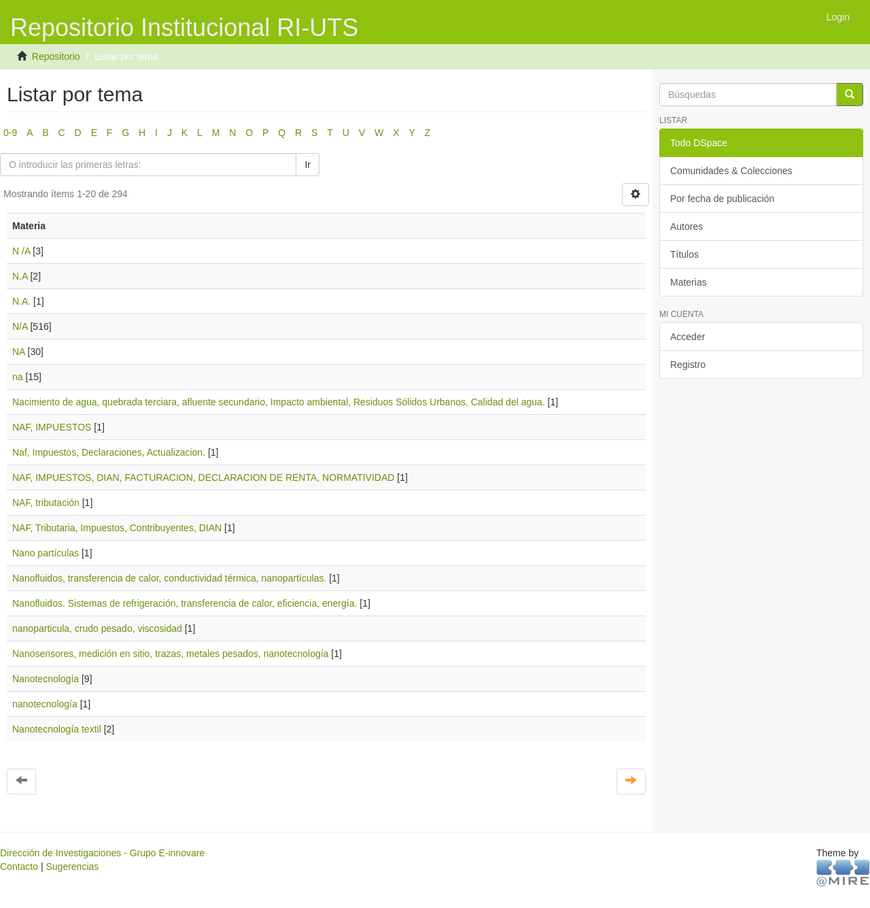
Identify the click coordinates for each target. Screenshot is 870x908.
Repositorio (56, 56)
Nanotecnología (45, 678)
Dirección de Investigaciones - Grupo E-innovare (102, 852)
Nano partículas (45, 553)
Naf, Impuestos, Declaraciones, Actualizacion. (108, 452)
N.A (20, 276)
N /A (21, 251)
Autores (686, 226)
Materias (688, 282)
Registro (688, 364)
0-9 (10, 132)
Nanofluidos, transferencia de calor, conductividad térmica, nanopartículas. (169, 578)
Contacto (19, 866)
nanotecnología (44, 704)
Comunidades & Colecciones (731, 170)
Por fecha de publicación (722, 198)
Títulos (684, 254)
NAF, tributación (46, 502)
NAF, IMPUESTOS (51, 427)
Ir (307, 164)
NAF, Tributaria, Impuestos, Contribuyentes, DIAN (117, 527)
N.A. (21, 301)
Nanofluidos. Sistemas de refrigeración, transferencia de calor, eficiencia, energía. (184, 603)
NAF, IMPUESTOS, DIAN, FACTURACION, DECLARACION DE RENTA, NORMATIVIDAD (203, 477)
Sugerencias (72, 866)
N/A (20, 326)
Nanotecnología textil (56, 729)
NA (18, 351)
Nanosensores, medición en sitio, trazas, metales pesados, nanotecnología (170, 653)
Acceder (687, 336)
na (17, 376)
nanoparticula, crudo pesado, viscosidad (97, 628)
